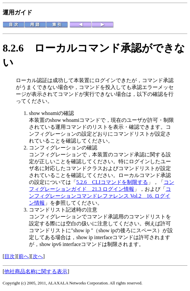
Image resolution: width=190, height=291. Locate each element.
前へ (23, 256)
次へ (38, 256)
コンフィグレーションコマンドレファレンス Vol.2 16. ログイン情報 (100, 196)
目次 (9, 256)
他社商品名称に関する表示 (35, 271)
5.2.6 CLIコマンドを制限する (112, 182)
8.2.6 (18, 48)
